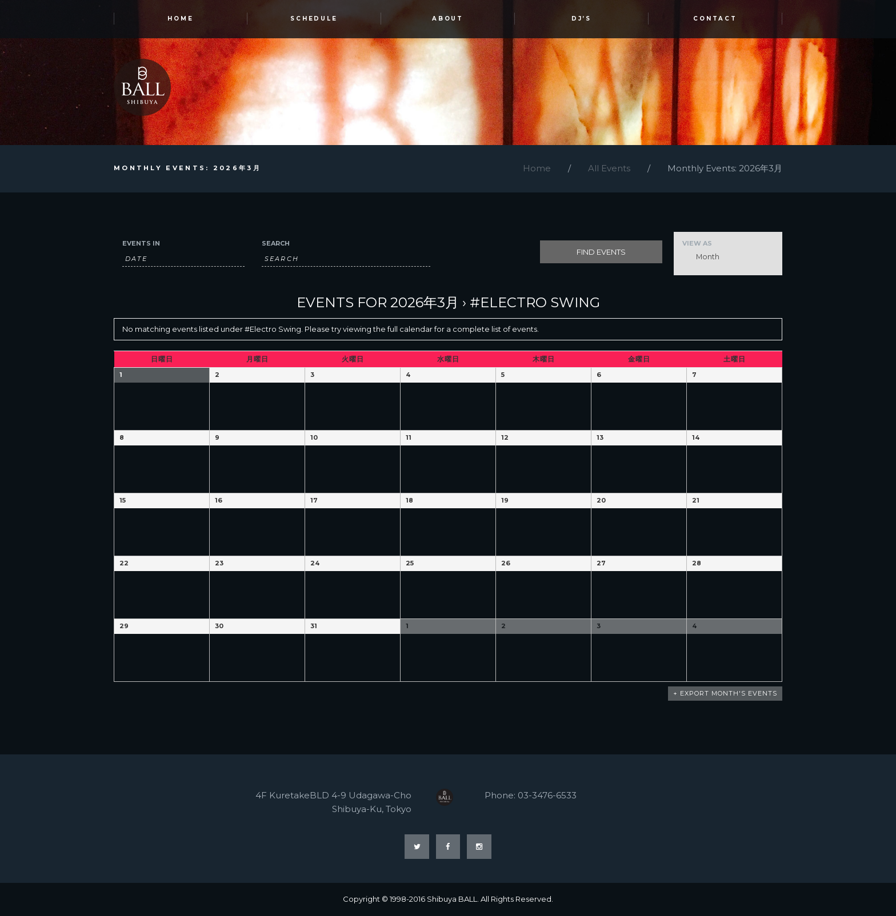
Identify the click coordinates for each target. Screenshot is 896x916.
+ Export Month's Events (725, 694)
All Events (609, 168)
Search (276, 243)
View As (697, 243)
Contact (715, 19)
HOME (180, 19)
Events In (141, 243)
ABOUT (448, 19)
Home (537, 168)
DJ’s (581, 19)
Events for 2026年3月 (378, 302)
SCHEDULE (314, 19)
